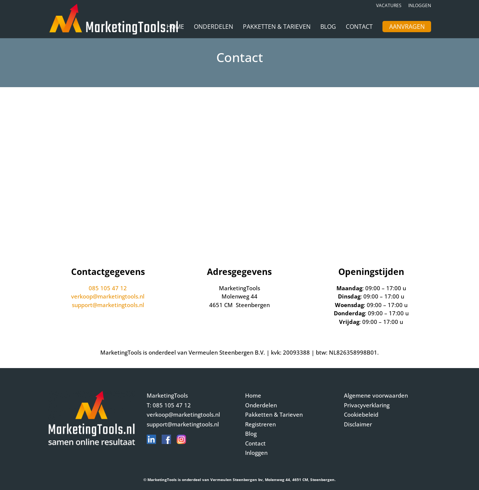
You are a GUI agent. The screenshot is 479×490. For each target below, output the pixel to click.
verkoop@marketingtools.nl (107, 296)
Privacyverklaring (367, 405)
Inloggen (419, 6)
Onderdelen (213, 27)
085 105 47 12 (108, 288)
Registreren (260, 424)
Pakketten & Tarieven (277, 27)
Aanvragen (407, 27)
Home (175, 27)
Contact (359, 27)
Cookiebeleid (361, 414)
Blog (328, 27)
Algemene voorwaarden (376, 395)
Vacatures (389, 6)
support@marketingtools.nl (108, 305)
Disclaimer (358, 424)
